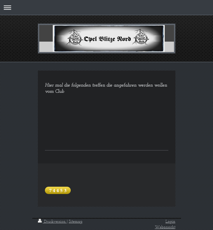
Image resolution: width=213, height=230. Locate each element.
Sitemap (76, 221)
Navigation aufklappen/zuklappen (106, 7)
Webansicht (165, 227)
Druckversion (52, 221)
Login (170, 221)
